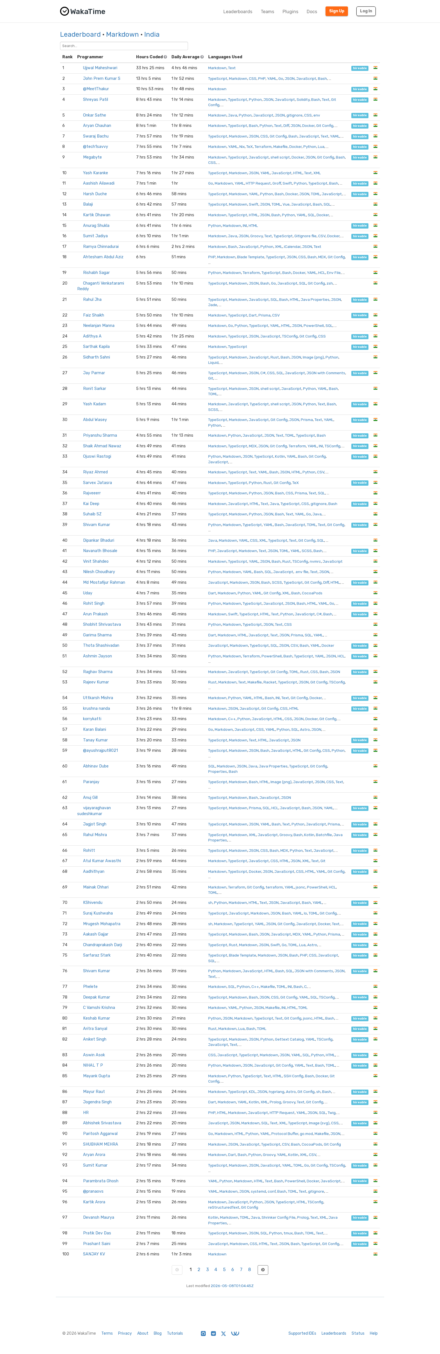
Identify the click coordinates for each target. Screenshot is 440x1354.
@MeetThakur (96, 89)
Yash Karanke (95, 173)
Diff (286, 125)
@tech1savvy (95, 146)
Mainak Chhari (96, 887)
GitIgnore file (305, 236)
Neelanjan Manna (98, 325)
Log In (366, 11)
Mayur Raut (94, 1091)
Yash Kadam (94, 404)
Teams (267, 11)
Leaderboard (80, 34)
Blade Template (250, 257)
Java (232, 115)
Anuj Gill (90, 797)
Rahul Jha (92, 299)
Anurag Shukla (96, 225)
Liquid (213, 362)
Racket (269, 682)
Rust (275, 357)
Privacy (125, 1333)
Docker (308, 125)
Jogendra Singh (97, 1102)
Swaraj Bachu (96, 136)
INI (245, 225)
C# (262, 373)
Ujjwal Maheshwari (100, 68)
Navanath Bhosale (100, 550)
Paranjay (91, 782)
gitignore (294, 115)
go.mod (306, 1133)
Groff (276, 183)
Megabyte (92, 157)
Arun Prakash (95, 614)
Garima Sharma (97, 635)
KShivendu (92, 902)
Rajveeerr (92, 493)
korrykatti (92, 718)
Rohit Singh (93, 603)
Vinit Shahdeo (96, 561)
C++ (232, 718)
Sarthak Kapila (96, 346)
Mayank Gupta (96, 1076)
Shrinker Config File (278, 1217)
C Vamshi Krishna (99, 1007)
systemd (258, 1191)
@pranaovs (93, 1191)
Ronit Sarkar (94, 388)
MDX (322, 257)
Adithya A (92, 336)
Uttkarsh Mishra (98, 697)
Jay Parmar (94, 373)
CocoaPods (312, 593)
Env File (334, 272)
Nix (242, 146)
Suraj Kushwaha (98, 913)
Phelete (90, 986)
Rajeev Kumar (96, 682)
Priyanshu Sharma (100, 435)
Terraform (263, 146)
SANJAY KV (94, 1254)
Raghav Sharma (98, 671)
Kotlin (280, 456)
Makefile (280, 146)
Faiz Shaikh (93, 315)
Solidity (303, 99)
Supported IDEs (302, 1333)
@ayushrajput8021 (100, 750)
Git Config (324, 125)
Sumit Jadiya (95, 236)
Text (232, 68)
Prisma (264, 315)
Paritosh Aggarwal (100, 1133)
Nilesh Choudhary (99, 571)
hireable (360, 68)
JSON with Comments (326, 373)
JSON (290, 78)
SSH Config (293, 1076)
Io (305, 913)
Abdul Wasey (95, 419)
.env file (301, 571)
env (316, 115)
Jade (212, 305)
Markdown (122, 34)
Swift (287, 183)
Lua (321, 146)
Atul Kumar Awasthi (102, 861)
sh (210, 902)
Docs (312, 11)
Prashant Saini (96, 1243)
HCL (321, 272)
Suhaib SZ (92, 514)
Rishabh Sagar (96, 272)
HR (86, 1112)
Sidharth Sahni (96, 357)
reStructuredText (223, 1207)
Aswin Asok (94, 1055)
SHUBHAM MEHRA (100, 1144)
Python (255, 99)
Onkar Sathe (94, 115)
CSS (252, 78)
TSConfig (290, 336)
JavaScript (306, 78)
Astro (305, 729)
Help (374, 1333)
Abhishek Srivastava (102, 1123)
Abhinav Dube (96, 766)
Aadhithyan (93, 871)
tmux (288, 1233)
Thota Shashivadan (101, 645)
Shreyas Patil (95, 99)
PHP (261, 78)
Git (210, 378)
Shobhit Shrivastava (102, 624)
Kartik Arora (94, 1202)
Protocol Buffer (284, 1133)
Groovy (256, 236)
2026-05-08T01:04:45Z (232, 1285)
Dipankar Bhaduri (98, 540)
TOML (315, 194)
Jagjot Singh (94, 824)
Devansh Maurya (98, 1217)
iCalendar (292, 246)
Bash (322, 78)
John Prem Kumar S (101, 78)
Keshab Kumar (96, 1018)
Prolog (275, 1102)
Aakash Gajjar (95, 934)
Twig (332, 1112)
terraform (274, 887)
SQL (327, 204)
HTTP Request (258, 183)
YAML (272, 78)
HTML (297, 173)
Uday (87, 593)
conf (272, 1191)
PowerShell (314, 325)
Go (280, 78)
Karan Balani (94, 729)
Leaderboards (237, 11)
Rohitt (89, 850)
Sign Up (336, 11)
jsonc (300, 887)
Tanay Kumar (95, 740)
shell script (280, 157)
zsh (330, 283)
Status (358, 1333)
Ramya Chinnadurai (101, 246)
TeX (249, 146)
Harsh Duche (95, 194)
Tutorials (175, 1333)
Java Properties (315, 299)
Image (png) (313, 357)
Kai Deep (91, 503)
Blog (158, 1333)
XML (317, 173)
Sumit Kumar (95, 1165)
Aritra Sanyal (95, 1028)
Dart (253, 315)
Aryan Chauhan (97, 125)
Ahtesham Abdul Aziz (103, 257)
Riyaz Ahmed (95, 472)
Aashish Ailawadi (98, 183)
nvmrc (315, 561)
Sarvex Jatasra (97, 482)
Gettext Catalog (289, 1039)
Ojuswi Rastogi (97, 456)
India (152, 34)
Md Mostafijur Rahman (104, 582)
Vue (286, 204)
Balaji (88, 204)
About (142, 1333)
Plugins (290, 11)
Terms (107, 1333)
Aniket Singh (94, 1039)
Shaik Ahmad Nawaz (102, 446)
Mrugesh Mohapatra (101, 924)
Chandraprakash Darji (102, 945)
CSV (322, 236)
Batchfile (324, 834)
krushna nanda (96, 708)
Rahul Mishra (95, 834)
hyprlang (276, 1091)
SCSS (213, 409)
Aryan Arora (94, 1154)
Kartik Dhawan (96, 215)
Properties (217, 771)
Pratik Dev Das (97, 1233)
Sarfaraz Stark (97, 955)
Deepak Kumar (96, 997)
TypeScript (217, 78)
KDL (252, 1091)
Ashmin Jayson (97, 656)
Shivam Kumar (96, 524)
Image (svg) (319, 1123)
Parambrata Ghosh (100, 1181)
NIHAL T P (93, 1065)
